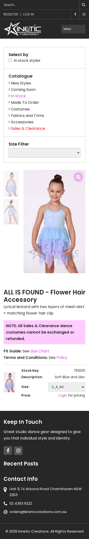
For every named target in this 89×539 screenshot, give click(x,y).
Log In (28, 14)
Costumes (20, 109)
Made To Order (25, 102)
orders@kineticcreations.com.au (38, 511)
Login (63, 395)
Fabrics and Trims (27, 115)
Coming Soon (23, 89)
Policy (61, 357)
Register (11, 14)
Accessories (22, 122)
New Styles (21, 83)
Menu (67, 29)
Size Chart (39, 351)
